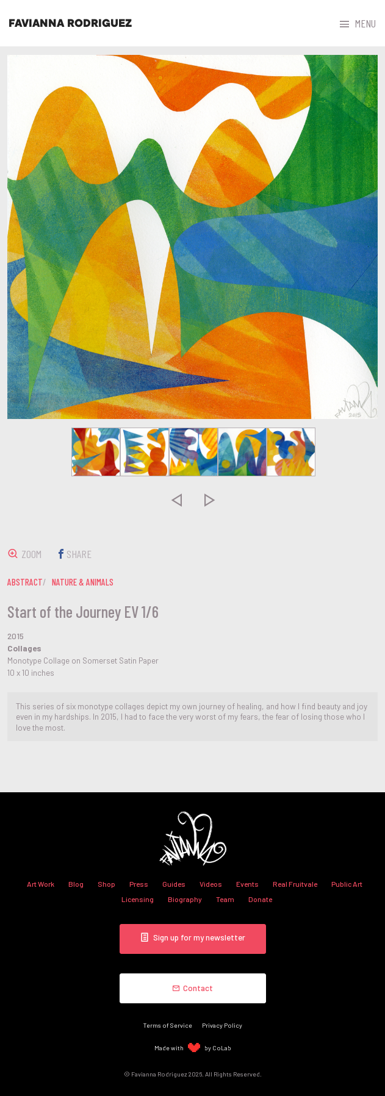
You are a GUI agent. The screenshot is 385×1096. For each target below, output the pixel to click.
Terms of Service (167, 1025)
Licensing (137, 899)
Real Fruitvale (295, 883)
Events (247, 883)
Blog (76, 883)
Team (225, 899)
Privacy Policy (222, 1025)
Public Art (346, 883)
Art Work (40, 883)
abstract (25, 581)
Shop (106, 883)
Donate (260, 899)
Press (138, 883)
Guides (173, 883)
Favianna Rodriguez (70, 23)
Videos (211, 883)
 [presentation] (176, 499)
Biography (185, 899)
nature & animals (82, 581)
